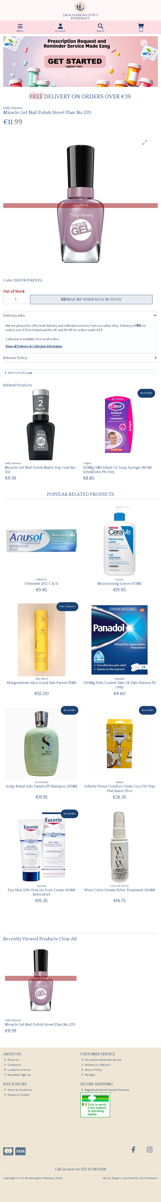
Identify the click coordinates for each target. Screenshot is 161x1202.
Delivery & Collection (96, 1064)
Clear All (68, 938)
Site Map (88, 1074)
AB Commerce (149, 1178)
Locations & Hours (17, 1069)
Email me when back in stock (91, 299)
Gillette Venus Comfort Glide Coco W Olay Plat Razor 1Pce (119, 788)
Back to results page (20, 372)
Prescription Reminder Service (101, 1059)
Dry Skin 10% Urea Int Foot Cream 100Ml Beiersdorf (41, 892)
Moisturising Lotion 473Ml (119, 584)
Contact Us (12, 1064)
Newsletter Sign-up (17, 1074)
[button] (144, 142)
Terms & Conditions (18, 1089)
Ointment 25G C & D (41, 584)
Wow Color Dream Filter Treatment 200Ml (119, 890)
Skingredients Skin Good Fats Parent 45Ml (41, 683)
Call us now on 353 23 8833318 (80, 1169)
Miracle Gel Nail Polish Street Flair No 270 (40, 1024)
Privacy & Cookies (17, 1094)
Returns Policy (91, 1069)
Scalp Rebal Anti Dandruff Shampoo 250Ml (41, 786)
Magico (116, 1178)
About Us (11, 1059)
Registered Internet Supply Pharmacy (105, 1089)
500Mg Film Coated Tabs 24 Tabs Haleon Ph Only (119, 685)
